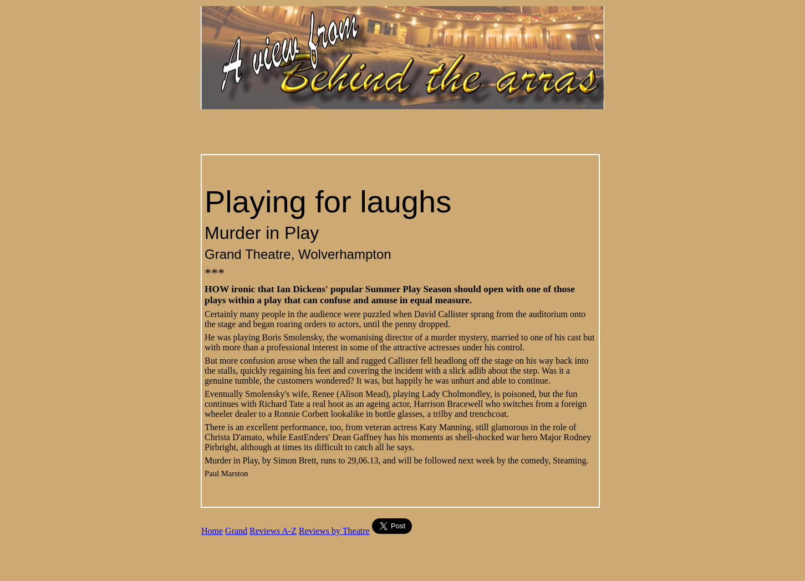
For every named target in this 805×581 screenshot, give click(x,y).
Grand (236, 531)
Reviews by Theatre (334, 531)
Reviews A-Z (273, 531)
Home (212, 531)
